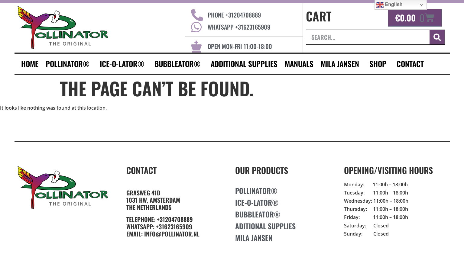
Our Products (261, 170)
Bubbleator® (178, 63)
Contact (141, 170)
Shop (379, 63)
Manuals (299, 63)
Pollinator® (69, 63)
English (389, 4)
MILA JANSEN (341, 63)
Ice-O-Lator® (123, 63)
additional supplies (244, 63)
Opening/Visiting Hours (388, 170)
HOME (29, 63)
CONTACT (412, 63)
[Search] (437, 37)
